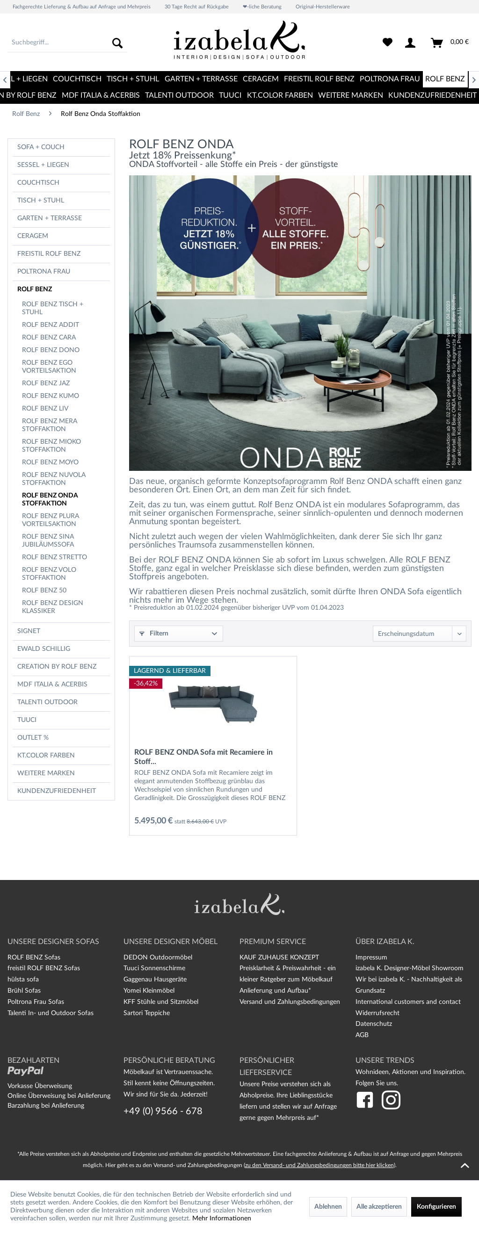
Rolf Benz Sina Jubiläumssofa (48, 541)
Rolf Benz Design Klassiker (52, 607)
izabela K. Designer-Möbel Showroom (410, 968)
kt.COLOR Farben (46, 755)
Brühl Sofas (24, 991)
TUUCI (26, 720)
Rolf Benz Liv (45, 408)
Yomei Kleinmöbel (148, 991)
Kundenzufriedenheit (56, 791)
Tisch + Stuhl (40, 200)
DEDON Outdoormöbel (157, 957)
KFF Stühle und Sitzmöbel (160, 1002)
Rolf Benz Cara (49, 337)
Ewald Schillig (43, 649)
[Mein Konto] (412, 43)
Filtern (153, 633)
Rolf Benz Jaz (46, 383)
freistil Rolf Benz (48, 254)
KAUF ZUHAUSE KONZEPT (279, 957)
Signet (28, 631)
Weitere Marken (46, 773)
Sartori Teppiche (146, 1013)
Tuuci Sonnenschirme (154, 968)
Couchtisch (38, 183)
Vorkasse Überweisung (39, 1086)
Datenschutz (374, 1024)
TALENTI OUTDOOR (47, 702)
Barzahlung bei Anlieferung (45, 1106)
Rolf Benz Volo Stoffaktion (49, 574)
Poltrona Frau (43, 271)
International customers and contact (408, 1002)
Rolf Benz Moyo (50, 462)
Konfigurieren (436, 1207)
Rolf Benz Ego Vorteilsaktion (49, 367)
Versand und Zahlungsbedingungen (290, 1002)
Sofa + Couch (41, 147)
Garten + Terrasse (49, 218)
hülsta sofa (23, 979)
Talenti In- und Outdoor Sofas (50, 1013)
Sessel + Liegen (43, 165)
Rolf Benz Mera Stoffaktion (49, 425)
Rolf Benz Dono (51, 350)
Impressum (371, 957)
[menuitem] (67, 43)
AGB (362, 1035)
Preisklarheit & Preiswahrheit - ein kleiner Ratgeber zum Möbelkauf (288, 974)
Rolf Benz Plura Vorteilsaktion (50, 520)
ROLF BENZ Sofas (33, 957)
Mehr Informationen (221, 1218)
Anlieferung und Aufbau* (275, 991)
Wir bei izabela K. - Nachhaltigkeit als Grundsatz (409, 985)
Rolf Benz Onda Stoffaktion (50, 499)
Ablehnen (328, 1207)
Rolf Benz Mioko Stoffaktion (51, 446)
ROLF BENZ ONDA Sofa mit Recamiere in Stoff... (203, 757)
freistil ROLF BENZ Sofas (43, 968)
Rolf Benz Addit (50, 325)
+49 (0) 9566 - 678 (163, 1111)
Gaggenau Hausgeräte (155, 979)
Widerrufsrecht (377, 1013)
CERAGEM (32, 236)
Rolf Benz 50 (44, 590)
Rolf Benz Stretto (54, 557)
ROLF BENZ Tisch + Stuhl (52, 308)
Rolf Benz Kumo (50, 396)
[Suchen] (117, 43)
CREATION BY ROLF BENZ (56, 666)
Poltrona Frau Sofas (35, 1002)
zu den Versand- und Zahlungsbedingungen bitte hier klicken (319, 1165)
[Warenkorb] (450, 43)
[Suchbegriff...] (67, 43)
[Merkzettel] (387, 43)
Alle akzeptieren (379, 1207)
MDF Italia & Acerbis (52, 684)
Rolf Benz (34, 289)
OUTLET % (33, 738)
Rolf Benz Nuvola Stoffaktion (54, 479)
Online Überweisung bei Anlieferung (58, 1096)
